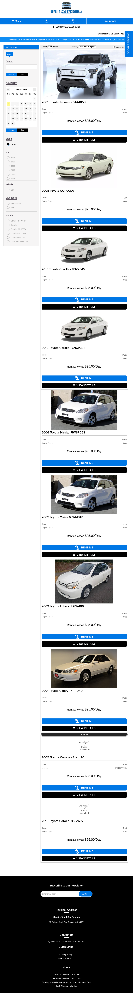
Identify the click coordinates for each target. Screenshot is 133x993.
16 (8, 114)
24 (13, 118)
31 (13, 123)
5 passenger (14, 203)
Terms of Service (66, 949)
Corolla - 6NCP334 (16, 229)
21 (30, 114)
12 (22, 109)
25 (17, 118)
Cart (73, 21)
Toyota (11, 144)
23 (8, 118)
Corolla (11, 225)
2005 (11, 174)
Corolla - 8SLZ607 (16, 237)
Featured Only (119, 47)
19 (22, 114)
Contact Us (66, 925)
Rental (9, 54)
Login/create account (66, 27)
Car (10, 190)
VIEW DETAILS (84, 139)
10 (13, 109)
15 (35, 109)
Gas (10, 207)
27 (26, 118)
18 (17, 114)
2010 (11, 161)
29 (35, 118)
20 (26, 114)
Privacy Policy (65, 945)
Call (46, 21)
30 (8, 123)
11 (17, 109)
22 (35, 114)
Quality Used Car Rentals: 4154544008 (66, 932)
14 (30, 109)
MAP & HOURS (110, 21)
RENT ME (84, 132)
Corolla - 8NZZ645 (16, 233)
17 (13, 114)
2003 (11, 178)
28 (30, 118)
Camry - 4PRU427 (16, 221)
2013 (11, 157)
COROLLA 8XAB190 (17, 241)
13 (26, 109)
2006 (11, 170)
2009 (11, 166)
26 (22, 118)
